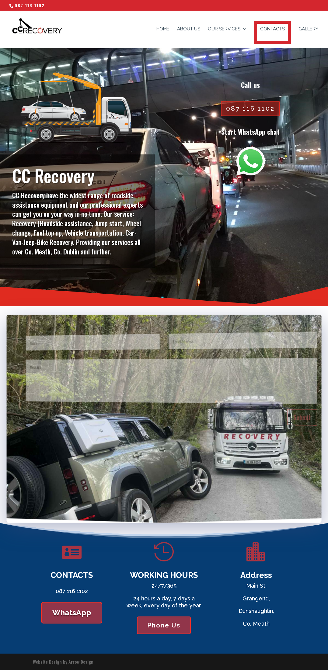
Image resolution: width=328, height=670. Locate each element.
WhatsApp (71, 612)
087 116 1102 (30, 5)
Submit (287, 424)
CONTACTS (272, 29)
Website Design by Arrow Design (63, 661)
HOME (162, 29)
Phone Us (163, 625)
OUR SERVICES (224, 29)
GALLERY (308, 29)
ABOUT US (188, 29)
